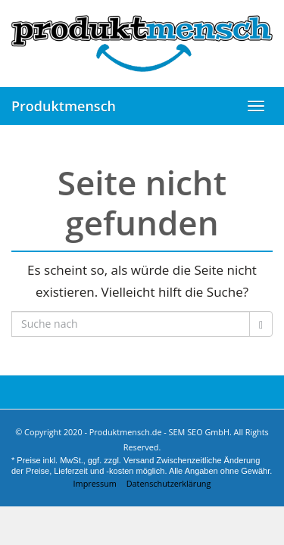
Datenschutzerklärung (168, 483)
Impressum (95, 483)
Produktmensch (63, 106)
